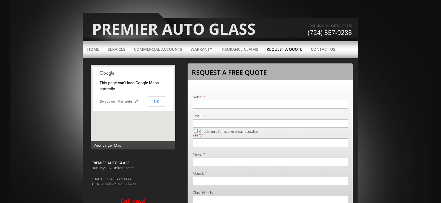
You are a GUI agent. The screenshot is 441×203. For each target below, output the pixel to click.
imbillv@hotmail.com (120, 183)
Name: (199, 96)
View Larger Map (108, 145)
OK (156, 101)
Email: (199, 115)
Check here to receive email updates (226, 131)
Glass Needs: (203, 192)
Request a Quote (284, 49)
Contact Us (323, 49)
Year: (198, 135)
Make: (199, 154)
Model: (200, 173)
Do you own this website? (119, 101)
